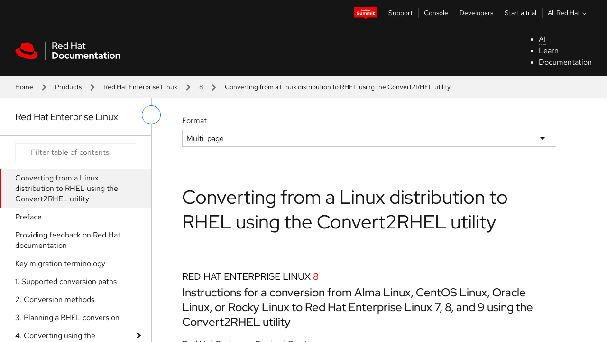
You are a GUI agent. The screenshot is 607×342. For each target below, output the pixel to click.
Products (68, 87)
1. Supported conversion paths (66, 281)
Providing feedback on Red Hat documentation (67, 240)
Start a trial (520, 13)
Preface (28, 217)
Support (400, 13)
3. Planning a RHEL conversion (67, 318)
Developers (476, 13)
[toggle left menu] (151, 114)
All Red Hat (568, 13)
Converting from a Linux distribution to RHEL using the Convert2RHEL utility (66, 188)
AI (542, 39)
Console (436, 13)
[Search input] (75, 152)
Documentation (565, 62)
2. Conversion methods (54, 299)
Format (194, 120)
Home (24, 87)
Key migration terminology (60, 263)
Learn (549, 51)
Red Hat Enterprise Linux (140, 87)
